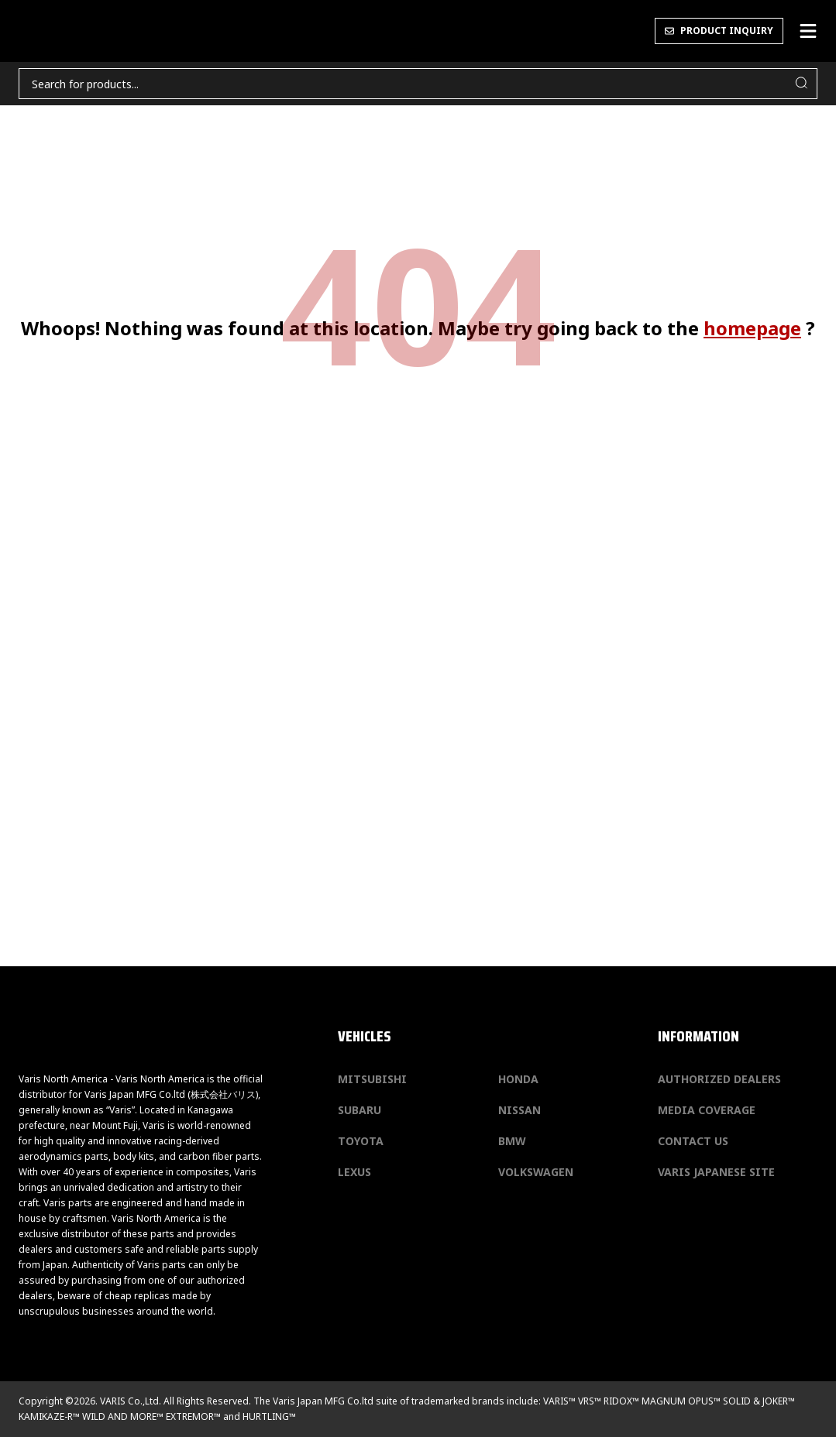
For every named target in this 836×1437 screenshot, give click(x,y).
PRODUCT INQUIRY (719, 30)
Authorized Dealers (719, 1079)
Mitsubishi (372, 1079)
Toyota (361, 1140)
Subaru (359, 1110)
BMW (512, 1140)
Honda (518, 1079)
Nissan (519, 1110)
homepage (752, 328)
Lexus (354, 1171)
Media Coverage (706, 1110)
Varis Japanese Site (716, 1171)
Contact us (693, 1140)
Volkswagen (535, 1171)
